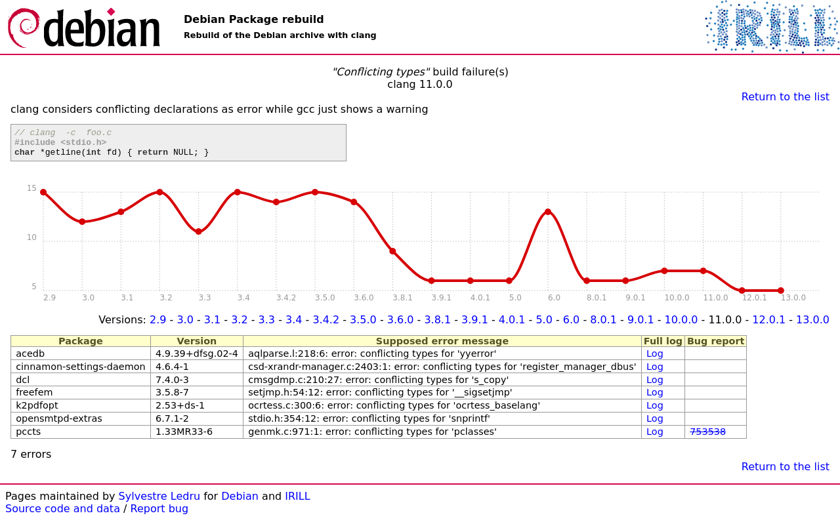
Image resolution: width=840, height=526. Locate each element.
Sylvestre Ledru (160, 502)
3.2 (239, 325)
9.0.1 (640, 325)
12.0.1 (769, 325)
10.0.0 (681, 325)
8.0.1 (603, 325)
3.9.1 (474, 325)
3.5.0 (363, 325)
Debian (240, 502)
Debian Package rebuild (254, 19)
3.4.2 (325, 325)
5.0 (544, 325)
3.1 (212, 325)
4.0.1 (512, 325)
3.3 (267, 325)
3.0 (185, 325)
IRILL (297, 502)
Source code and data (62, 514)
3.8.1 (437, 325)
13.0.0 (813, 325)
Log (654, 359)
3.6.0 (400, 325)
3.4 (293, 325)
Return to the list (786, 97)
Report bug (160, 514)
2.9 (158, 325)
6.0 (571, 325)
